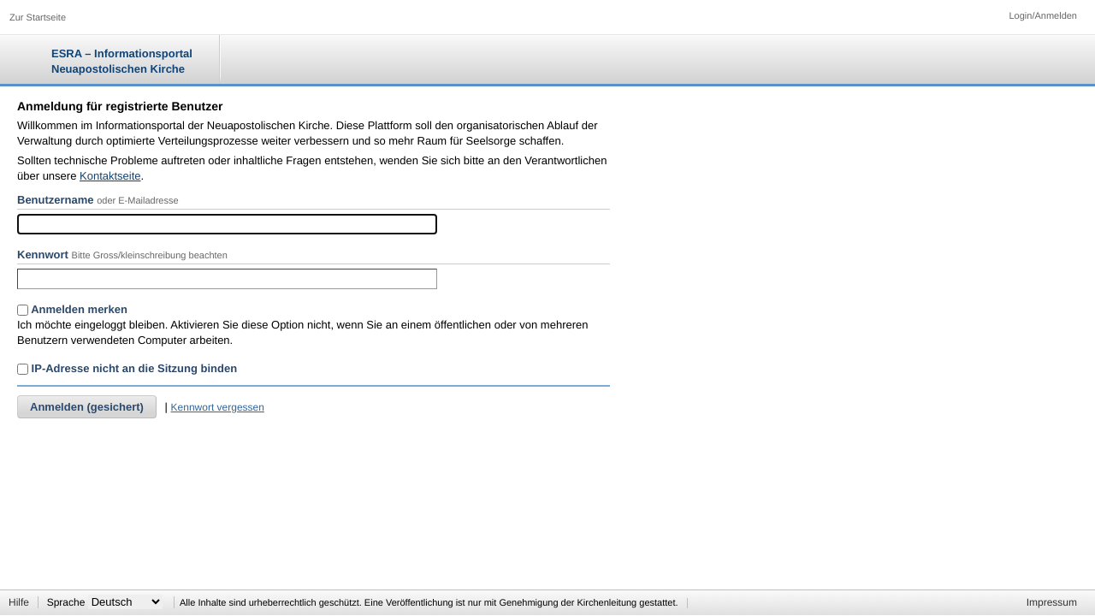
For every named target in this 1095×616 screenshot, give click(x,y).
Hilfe (19, 602)
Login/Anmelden (1043, 16)
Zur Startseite (37, 18)
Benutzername (55, 199)
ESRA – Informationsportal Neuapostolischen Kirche (121, 61)
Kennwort (42, 254)
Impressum (1052, 602)
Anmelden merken (72, 309)
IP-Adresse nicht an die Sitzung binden (127, 368)
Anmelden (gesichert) (87, 406)
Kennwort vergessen (217, 407)
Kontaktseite (110, 175)
